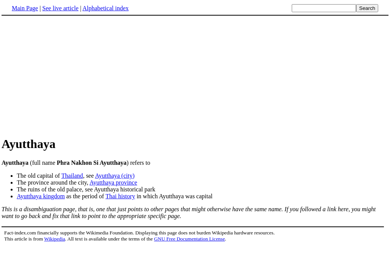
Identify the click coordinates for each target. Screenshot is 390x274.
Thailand (72, 175)
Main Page (25, 8)
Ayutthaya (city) (114, 175)
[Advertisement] (65, 75)
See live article (60, 8)
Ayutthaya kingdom (41, 196)
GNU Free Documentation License (189, 239)
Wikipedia (54, 239)
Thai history (120, 196)
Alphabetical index (105, 8)
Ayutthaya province (113, 182)
